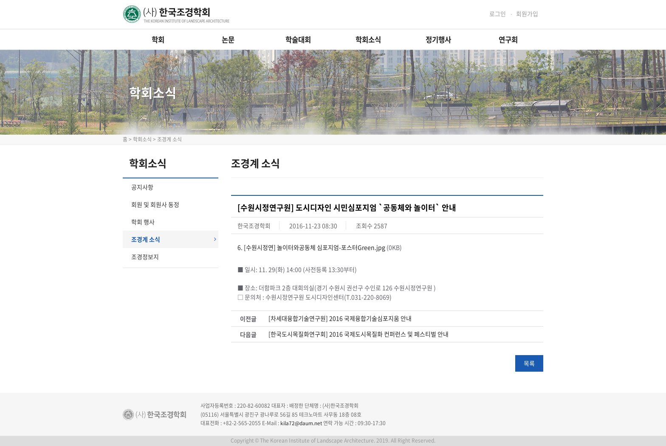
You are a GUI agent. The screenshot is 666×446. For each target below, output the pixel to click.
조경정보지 (145, 256)
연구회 (508, 39)
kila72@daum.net (301, 423)
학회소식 (368, 39)
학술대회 (298, 39)
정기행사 (438, 39)
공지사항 (142, 187)
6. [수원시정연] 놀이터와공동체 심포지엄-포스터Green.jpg (311, 247)
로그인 (497, 14)
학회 (158, 39)
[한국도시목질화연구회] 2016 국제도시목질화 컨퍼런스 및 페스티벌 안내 (358, 334)
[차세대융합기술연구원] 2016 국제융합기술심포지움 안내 (340, 318)
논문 (228, 39)
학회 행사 (143, 221)
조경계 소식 (173, 239)
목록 (529, 363)
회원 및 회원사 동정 (155, 204)
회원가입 (527, 14)
